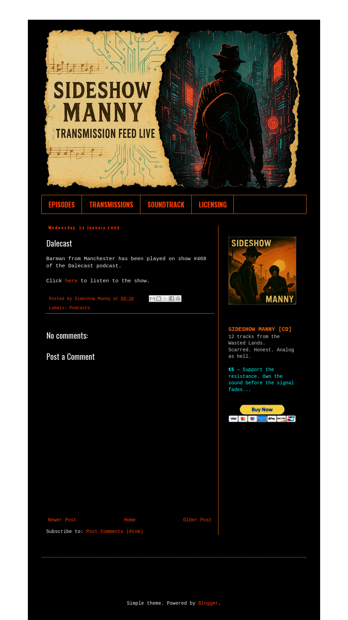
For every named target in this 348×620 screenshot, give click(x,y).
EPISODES (62, 204)
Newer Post (62, 520)
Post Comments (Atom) (114, 531)
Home (130, 520)
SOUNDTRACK (166, 204)
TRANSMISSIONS (111, 204)
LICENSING (213, 204)
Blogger (208, 603)
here (73, 281)
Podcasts (79, 308)
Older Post (197, 520)
